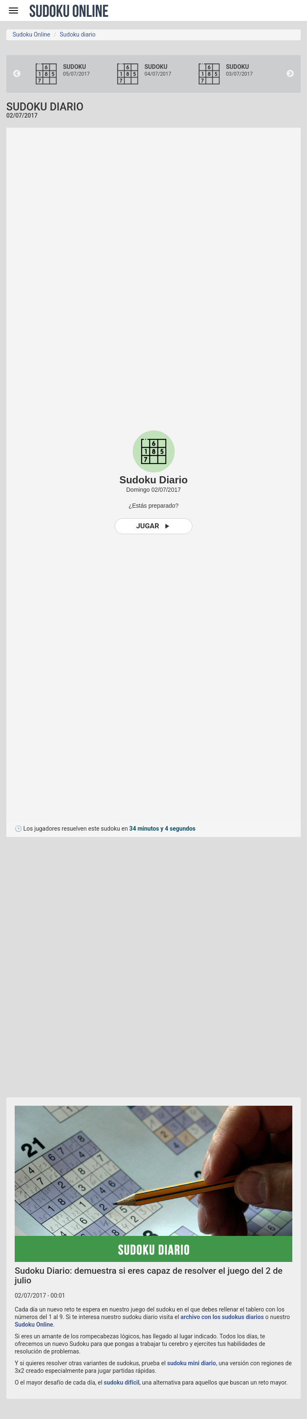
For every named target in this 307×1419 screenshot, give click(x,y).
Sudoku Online (69, 10)
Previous (17, 74)
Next (290, 74)
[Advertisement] (81, 963)
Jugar (153, 526)
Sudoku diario (77, 34)
